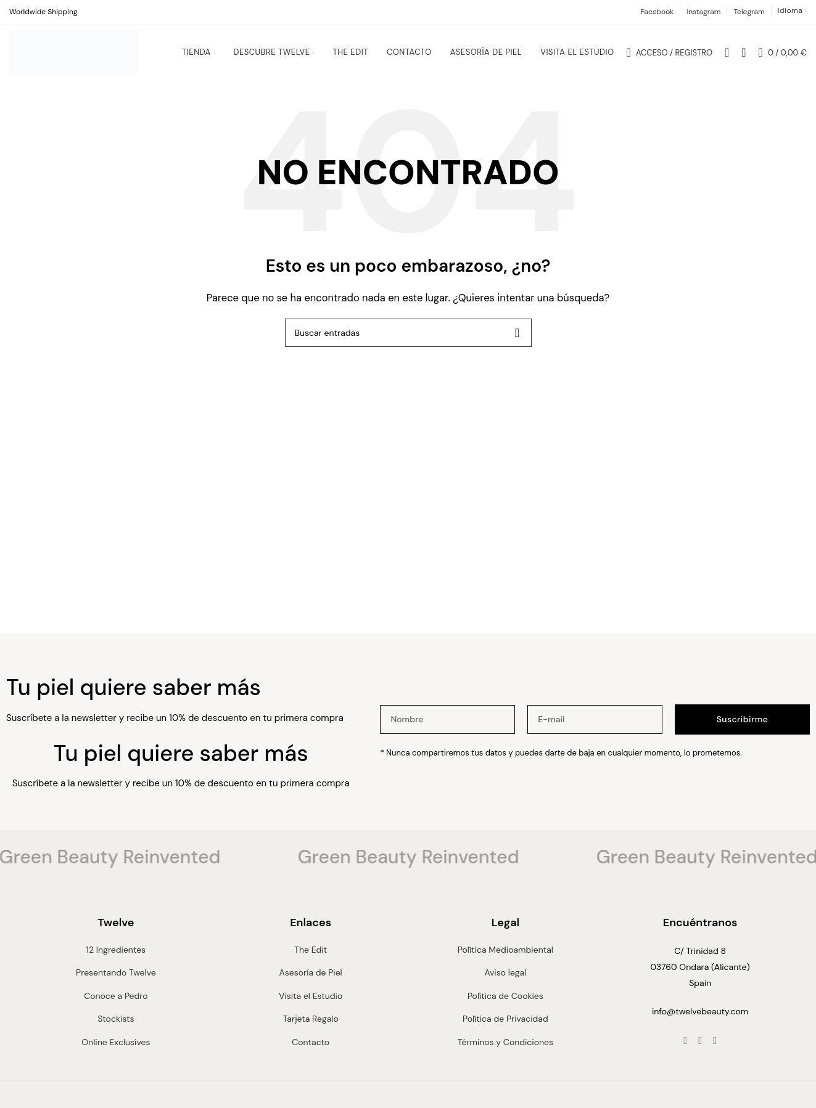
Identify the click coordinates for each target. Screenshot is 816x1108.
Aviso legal (505, 979)
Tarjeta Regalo (311, 1026)
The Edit (310, 957)
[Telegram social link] (714, 1048)
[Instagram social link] (700, 1048)
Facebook (657, 12)
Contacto (310, 1048)
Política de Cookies (505, 1002)
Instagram (703, 12)
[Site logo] (73, 55)
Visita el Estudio (310, 1002)
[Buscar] (727, 56)
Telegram (748, 12)
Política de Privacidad (505, 1026)
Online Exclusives (115, 1048)
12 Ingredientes (116, 957)
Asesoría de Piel (310, 979)
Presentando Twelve (116, 979)
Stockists (115, 1026)
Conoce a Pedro (115, 1002)
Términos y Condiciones (505, 1048)
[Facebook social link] (685, 1048)
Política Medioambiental (505, 957)
